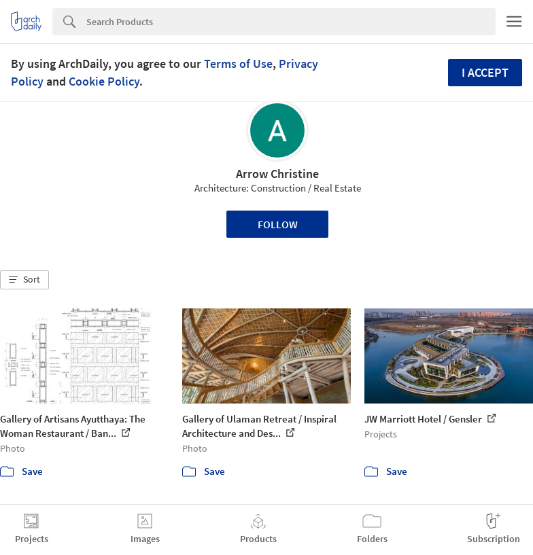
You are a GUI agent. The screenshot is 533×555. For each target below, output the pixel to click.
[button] (24, 279)
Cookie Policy (104, 81)
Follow (278, 224)
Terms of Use (238, 63)
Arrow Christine (277, 173)
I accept (485, 72)
